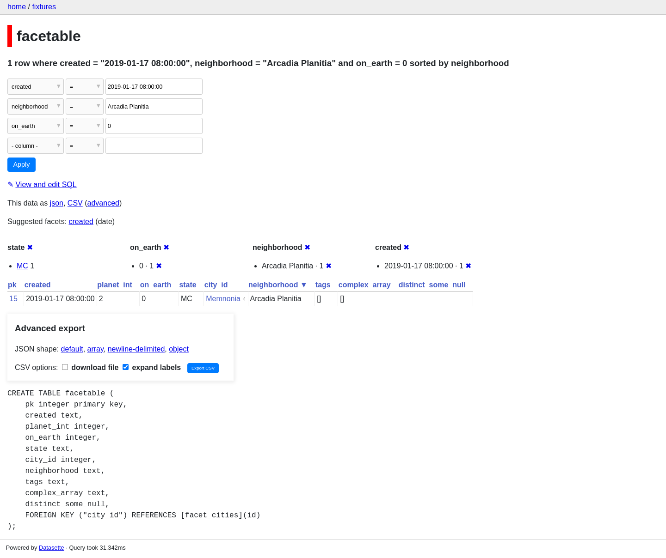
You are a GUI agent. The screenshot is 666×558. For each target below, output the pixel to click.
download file (90, 367)
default (72, 349)
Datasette (51, 547)
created (81, 221)
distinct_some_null (432, 285)
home (16, 7)
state (187, 285)
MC (22, 266)
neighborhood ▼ (278, 285)
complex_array (365, 285)
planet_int (114, 285)
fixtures (44, 7)
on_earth (156, 285)
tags (323, 285)
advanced (103, 203)
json (56, 203)
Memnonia (223, 299)
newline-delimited (136, 349)
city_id (216, 285)
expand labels (152, 367)
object (179, 349)
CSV (75, 203)
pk (12, 285)
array (95, 349)
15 (13, 299)
